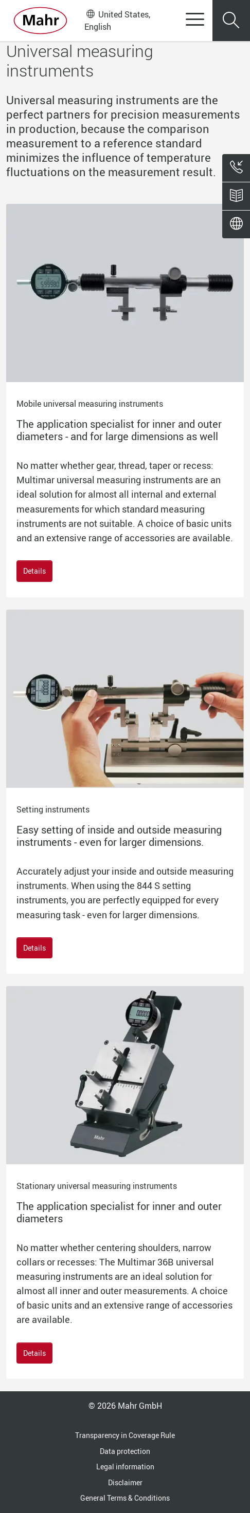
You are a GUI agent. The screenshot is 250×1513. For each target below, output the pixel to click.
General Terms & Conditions (125, 1498)
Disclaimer (125, 1482)
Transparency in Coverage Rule (125, 1435)
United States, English (117, 20)
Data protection (125, 1451)
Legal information (125, 1466)
